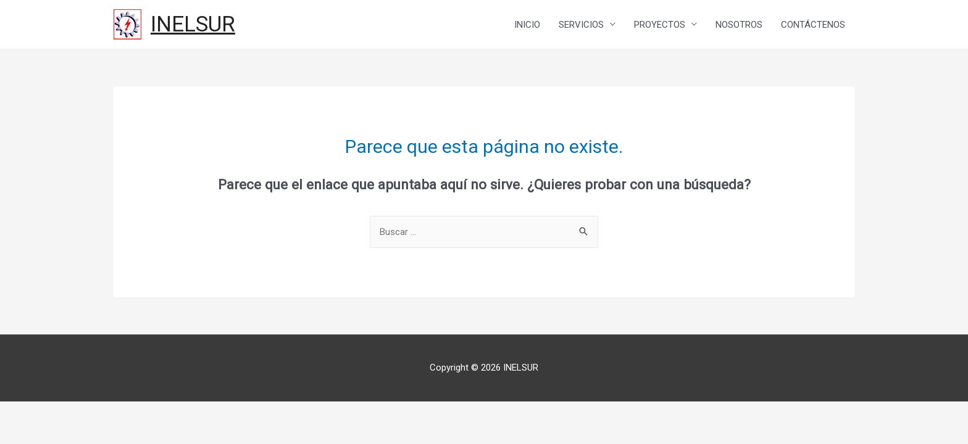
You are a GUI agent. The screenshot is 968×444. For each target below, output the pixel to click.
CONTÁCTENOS (813, 24)
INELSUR (193, 24)
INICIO (527, 24)
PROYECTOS (659, 24)
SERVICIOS (581, 24)
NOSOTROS (739, 24)
